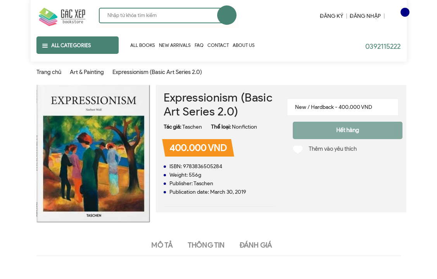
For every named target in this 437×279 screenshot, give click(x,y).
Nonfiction (244, 127)
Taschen (192, 127)
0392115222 (383, 46)
